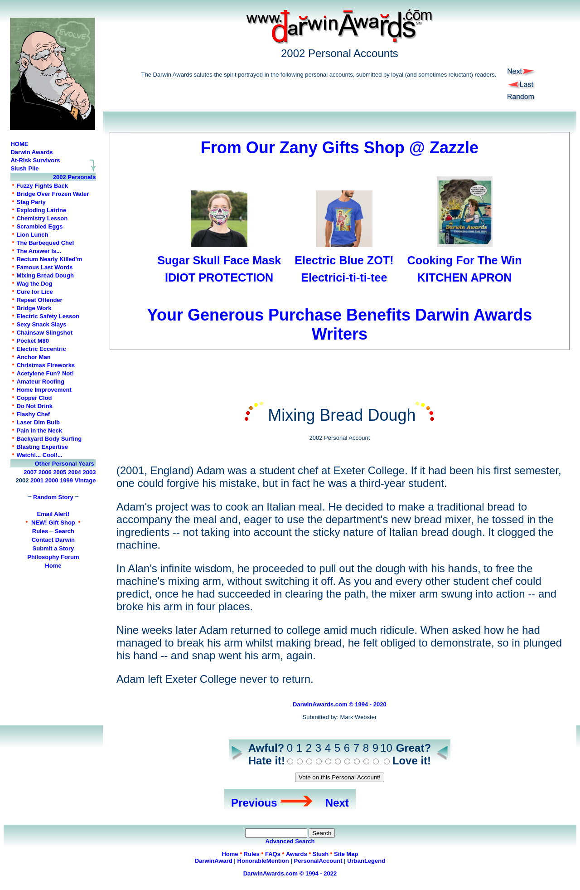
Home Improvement (44, 389)
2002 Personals (74, 177)
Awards (296, 854)
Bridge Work (34, 308)
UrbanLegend (366, 860)
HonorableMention (263, 860)
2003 (89, 472)
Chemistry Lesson (42, 218)
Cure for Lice (35, 291)
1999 (66, 480)
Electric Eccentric (41, 348)
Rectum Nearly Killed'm (49, 259)
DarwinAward (213, 860)
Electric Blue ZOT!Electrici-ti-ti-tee (344, 260)
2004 (74, 472)
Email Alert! (53, 514)
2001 (37, 480)
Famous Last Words (45, 267)
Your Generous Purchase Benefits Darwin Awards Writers (339, 315)
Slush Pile (24, 168)
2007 (30, 472)
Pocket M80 (33, 340)
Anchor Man (34, 357)
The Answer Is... (39, 251)
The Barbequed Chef (45, 242)
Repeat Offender (40, 300)
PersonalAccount (318, 860)
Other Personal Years (64, 463)
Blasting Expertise (42, 446)
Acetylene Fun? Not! (45, 373)
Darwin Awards (31, 152)
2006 (45, 472)
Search (64, 531)
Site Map (346, 854)
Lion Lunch (32, 234)
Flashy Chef (33, 414)
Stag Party (31, 202)
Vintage (85, 480)
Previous (254, 803)
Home (53, 565)
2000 (51, 480)
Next (337, 803)
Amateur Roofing (40, 381)
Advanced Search (289, 841)
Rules (40, 531)
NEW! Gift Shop (53, 522)
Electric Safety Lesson (48, 316)
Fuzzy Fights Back (42, 185)
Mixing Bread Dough (45, 275)
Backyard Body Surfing (49, 438)
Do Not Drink (35, 406)
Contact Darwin (53, 539)
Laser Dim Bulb (38, 422)
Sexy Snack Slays (42, 324)
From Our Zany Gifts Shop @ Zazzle (339, 147)
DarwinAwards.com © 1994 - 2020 (340, 704)
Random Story (53, 497)
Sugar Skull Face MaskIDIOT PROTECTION (219, 260)
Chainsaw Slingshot (45, 332)
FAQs (272, 854)
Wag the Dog (35, 283)
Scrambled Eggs (40, 226)
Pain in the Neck (39, 430)
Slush (321, 854)
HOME (19, 144)
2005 (59, 472)
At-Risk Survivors (35, 160)
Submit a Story (53, 548)
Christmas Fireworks (46, 365)
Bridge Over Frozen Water (53, 193)
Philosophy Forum (53, 557)
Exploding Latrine (42, 210)
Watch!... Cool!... (40, 455)
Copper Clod (34, 397)
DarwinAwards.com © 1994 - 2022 (290, 873)
